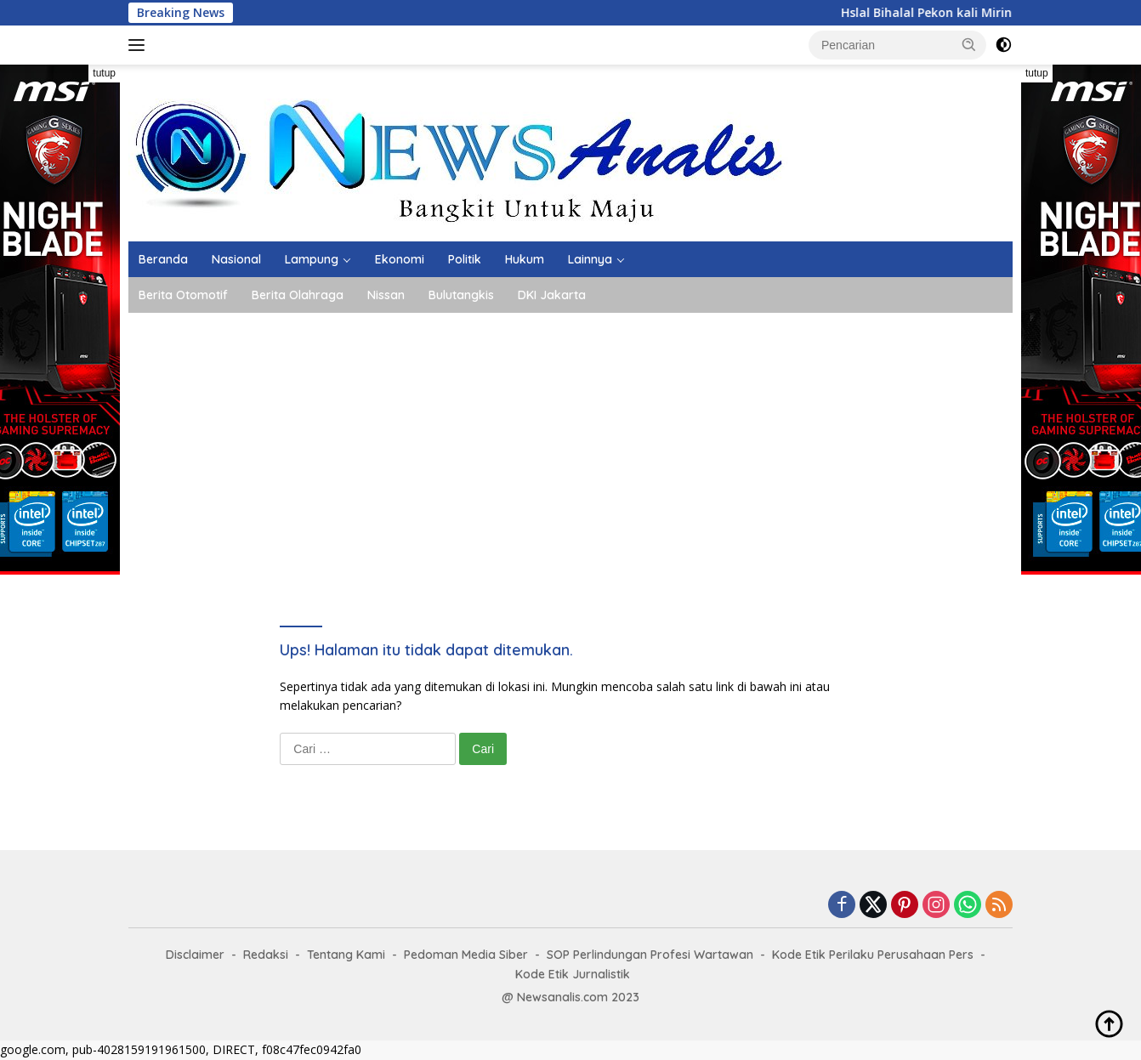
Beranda (163, 259)
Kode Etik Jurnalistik (572, 974)
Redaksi (265, 954)
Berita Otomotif (183, 295)
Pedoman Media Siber (466, 954)
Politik (464, 259)
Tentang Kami (346, 954)
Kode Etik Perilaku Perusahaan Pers (873, 954)
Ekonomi (399, 259)
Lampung (311, 259)
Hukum (524, 259)
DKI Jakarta (552, 295)
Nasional (236, 259)
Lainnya (590, 259)
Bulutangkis (461, 295)
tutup (104, 73)
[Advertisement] (570, 440)
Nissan (386, 295)
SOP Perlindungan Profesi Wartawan (650, 954)
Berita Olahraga (297, 295)
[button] (969, 44)
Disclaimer (195, 954)
